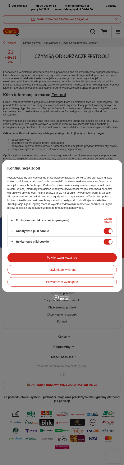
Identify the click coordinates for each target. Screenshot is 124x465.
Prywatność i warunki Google (93, 192)
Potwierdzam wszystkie (62, 257)
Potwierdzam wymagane (62, 282)
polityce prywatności (66, 188)
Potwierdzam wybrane (62, 269)
